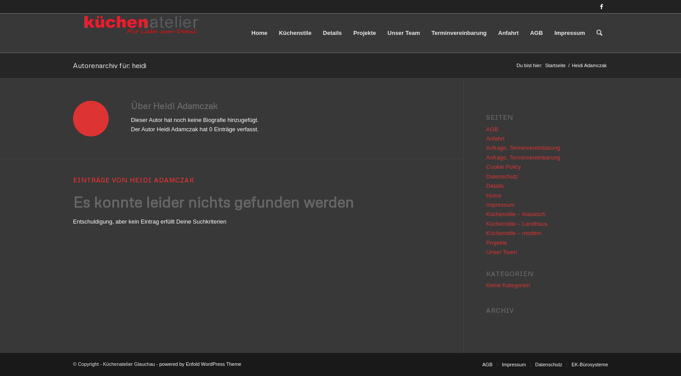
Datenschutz (502, 176)
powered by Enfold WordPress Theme (200, 364)
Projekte (496, 242)
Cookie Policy (503, 166)
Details (495, 185)
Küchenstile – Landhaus (516, 223)
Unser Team (501, 252)
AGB (492, 129)
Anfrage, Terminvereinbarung (523, 147)
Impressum (500, 204)
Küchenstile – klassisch (515, 214)
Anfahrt (495, 138)
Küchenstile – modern (514, 233)
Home (493, 195)
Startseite (555, 65)
